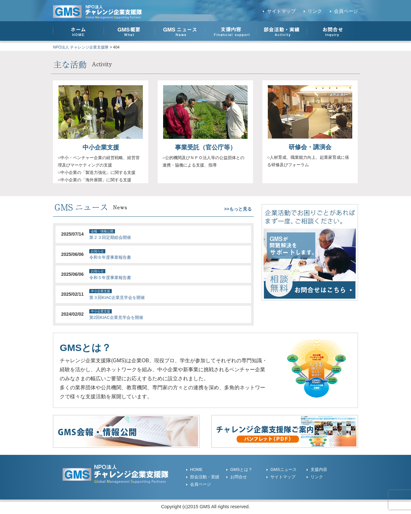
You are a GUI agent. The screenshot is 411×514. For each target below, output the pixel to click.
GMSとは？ (241, 469)
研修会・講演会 (310, 147)
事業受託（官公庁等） (205, 147)
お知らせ (97, 251)
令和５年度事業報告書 (110, 277)
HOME (196, 469)
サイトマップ (281, 11)
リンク (315, 11)
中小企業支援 (101, 147)
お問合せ (238, 476)
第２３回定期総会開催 (110, 237)
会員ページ (346, 11)
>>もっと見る (238, 209)
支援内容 (318, 469)
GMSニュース (283, 469)
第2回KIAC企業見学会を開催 (116, 317)
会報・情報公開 (102, 231)
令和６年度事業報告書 (110, 257)
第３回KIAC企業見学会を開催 (117, 297)
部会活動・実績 (204, 476)
